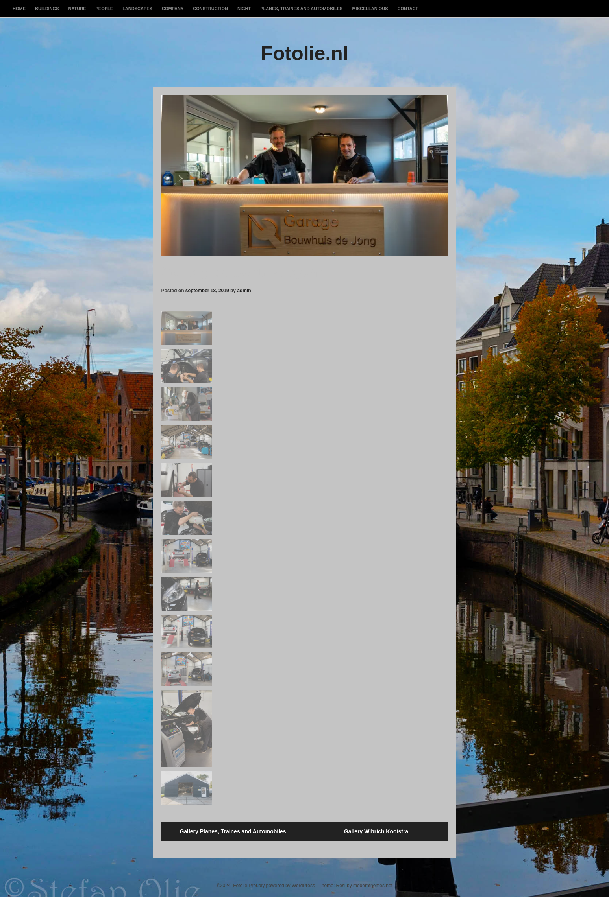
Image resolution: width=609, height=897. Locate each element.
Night (244, 8)
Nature (77, 8)
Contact (407, 8)
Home (19, 8)
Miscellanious (370, 8)
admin (244, 290)
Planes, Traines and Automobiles (301, 8)
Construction (210, 8)
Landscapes (137, 8)
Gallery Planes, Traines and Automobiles (233, 831)
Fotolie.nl (304, 53)
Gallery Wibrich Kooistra (376, 831)
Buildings (47, 8)
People (104, 8)
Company (172, 8)
